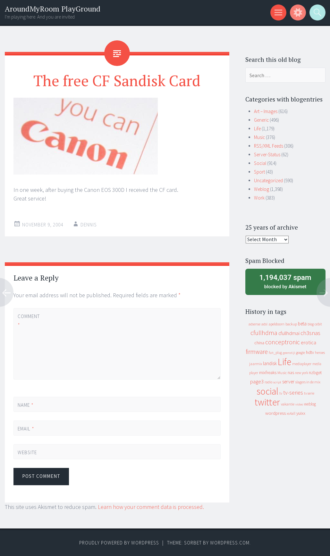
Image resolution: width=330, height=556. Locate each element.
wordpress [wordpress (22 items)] (275, 413)
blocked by (285, 281)
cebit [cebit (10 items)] (318, 324)
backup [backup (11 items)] (291, 324)
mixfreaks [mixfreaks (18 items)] (267, 372)
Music (259, 137)
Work (259, 198)
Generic (261, 120)
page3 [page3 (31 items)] (257, 381)
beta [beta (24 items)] (302, 324)
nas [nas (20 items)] (291, 372)
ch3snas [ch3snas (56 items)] (310, 333)
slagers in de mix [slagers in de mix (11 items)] (307, 382)
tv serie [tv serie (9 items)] (309, 393)
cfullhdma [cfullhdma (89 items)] (263, 333)
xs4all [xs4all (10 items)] (291, 413)
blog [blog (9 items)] (311, 324)
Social (260, 163)
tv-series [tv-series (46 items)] (293, 392)
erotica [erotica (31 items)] (308, 342)
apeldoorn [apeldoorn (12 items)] (276, 324)
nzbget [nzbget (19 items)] (315, 372)
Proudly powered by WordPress (119, 543)
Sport (259, 172)
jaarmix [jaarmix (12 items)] (255, 363)
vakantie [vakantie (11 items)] (287, 404)
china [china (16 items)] (259, 343)
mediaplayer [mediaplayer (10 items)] (301, 363)
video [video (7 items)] (299, 404)
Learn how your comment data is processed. (151, 507)
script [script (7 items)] (277, 382)
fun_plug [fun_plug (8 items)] (275, 352)
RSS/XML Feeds (268, 146)
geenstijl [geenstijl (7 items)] (289, 353)
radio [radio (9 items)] (268, 382)
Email (26, 429)
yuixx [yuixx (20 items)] (300, 413)
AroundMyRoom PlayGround (52, 9)
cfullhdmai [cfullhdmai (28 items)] (289, 333)
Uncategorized (268, 180)
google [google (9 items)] (300, 352)
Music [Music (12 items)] (282, 372)
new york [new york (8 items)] (301, 373)
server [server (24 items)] (288, 382)
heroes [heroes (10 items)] (320, 352)
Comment (28, 320)
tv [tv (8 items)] (280, 393)
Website (27, 452)
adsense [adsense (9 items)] (254, 324)
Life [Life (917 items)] (284, 362)
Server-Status (267, 154)
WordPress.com (230, 543)
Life (257, 129)
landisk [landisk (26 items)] (270, 363)
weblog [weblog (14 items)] (310, 404)
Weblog (261, 189)
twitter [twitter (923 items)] (267, 402)
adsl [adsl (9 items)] (264, 324)
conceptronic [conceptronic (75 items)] (282, 342)
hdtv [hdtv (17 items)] (310, 352)
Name (26, 405)
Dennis (88, 225)
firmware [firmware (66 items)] (257, 352)
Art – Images (265, 111)
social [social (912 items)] (267, 391)
